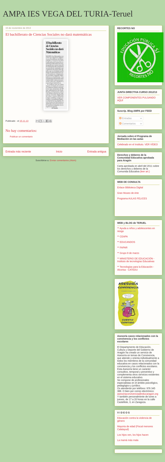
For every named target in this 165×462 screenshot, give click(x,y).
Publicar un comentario (21, 136)
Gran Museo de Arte (128, 193)
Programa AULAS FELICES (132, 198)
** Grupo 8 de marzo (128, 253)
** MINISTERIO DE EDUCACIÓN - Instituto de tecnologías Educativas (135, 260)
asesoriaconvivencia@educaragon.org (137, 393)
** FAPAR (122, 247)
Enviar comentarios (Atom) (63, 160)
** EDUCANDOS (126, 242)
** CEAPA (122, 236)
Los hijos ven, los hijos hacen (132, 434)
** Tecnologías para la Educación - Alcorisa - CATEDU (135, 268)
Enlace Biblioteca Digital (130, 187)
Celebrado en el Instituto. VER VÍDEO (137, 144)
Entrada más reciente (18, 151)
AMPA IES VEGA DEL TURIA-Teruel (68, 13)
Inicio (59, 151)
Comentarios (127, 123)
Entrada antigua (96, 151)
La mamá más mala (127, 440)
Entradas (125, 118)
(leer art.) (145, 171)
